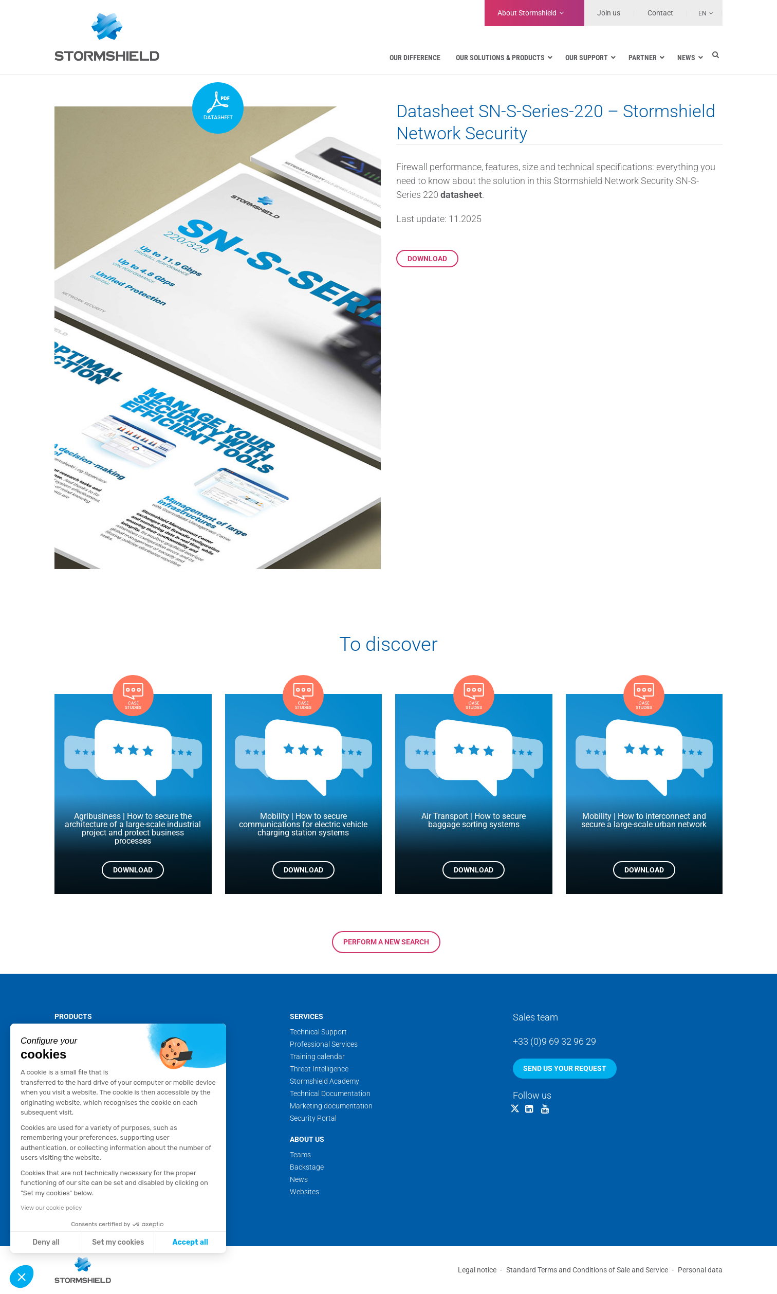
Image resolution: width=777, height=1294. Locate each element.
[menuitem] (700, 13)
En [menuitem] (702, 13)
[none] (700, 13)
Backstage (307, 1167)
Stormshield (527, 13)
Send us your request (564, 1068)
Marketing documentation (331, 1106)
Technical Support (318, 1032)
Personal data (700, 1270)
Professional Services (324, 1044)
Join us (608, 13)
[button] (21, 1276)
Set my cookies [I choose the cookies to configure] (118, 1242)
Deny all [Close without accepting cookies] (46, 1242)
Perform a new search (386, 942)
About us (307, 1139)
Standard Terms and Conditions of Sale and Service (587, 1270)
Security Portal (313, 1118)
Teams (300, 1155)
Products (73, 1016)
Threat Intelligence (319, 1069)
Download (427, 258)
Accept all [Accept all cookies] (190, 1242)
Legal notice (477, 1270)
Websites (304, 1192)
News (299, 1179)
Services (306, 1016)
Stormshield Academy (324, 1081)
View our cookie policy (51, 1207)
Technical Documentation (330, 1093)
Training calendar (317, 1056)
